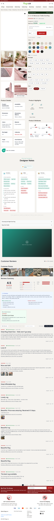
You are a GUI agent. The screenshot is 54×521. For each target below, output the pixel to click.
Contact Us (29, 511)
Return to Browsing (4, 9)
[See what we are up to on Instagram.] (43, 513)
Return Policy (29, 515)
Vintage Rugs (14, 9)
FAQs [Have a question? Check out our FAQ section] (28, 514)
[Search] (3, 3)
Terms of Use (4, 514)
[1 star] (23, 326)
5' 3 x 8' (41, 60)
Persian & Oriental (9, 6)
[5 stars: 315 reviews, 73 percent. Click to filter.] (27, 282)
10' (50, 68)
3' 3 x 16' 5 (44, 83)
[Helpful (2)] (51, 403)
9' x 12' (37, 63)
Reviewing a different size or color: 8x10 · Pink (10, 320)
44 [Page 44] (30, 485)
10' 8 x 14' (50, 63)
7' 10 (46, 68)
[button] (25, 14)
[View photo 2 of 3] (7, 374)
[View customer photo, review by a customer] (5, 272)
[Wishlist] (51, 3)
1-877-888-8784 (5, 0)
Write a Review (48, 326)
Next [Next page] (34, 485)
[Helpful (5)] (50, 341)
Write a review (41, 18)
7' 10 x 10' (31, 63)
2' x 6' (36, 79)
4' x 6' (36, 60)
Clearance (45, 6)
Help (47, 0)
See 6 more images (21, 95)
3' (29, 68)
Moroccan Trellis (21, 9)
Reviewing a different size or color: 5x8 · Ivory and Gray (11, 414)
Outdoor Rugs (24, 6)
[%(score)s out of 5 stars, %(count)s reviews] (33, 18)
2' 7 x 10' (31, 83)
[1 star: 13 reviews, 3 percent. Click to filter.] (27, 289)
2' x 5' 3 (30, 79)
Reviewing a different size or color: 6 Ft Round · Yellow (11, 434)
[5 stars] (10, 326)
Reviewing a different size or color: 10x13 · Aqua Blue (11, 338)
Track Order (51, 0)
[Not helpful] (52, 390)
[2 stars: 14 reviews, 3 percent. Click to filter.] (27, 288)
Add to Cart (42, 33)
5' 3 (37, 68)
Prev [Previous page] (20, 485)
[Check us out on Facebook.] (40, 513)
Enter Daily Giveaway (18, 511)
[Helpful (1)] (51, 467)
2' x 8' (47, 79)
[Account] (49, 3)
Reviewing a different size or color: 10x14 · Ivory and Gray (11, 356)
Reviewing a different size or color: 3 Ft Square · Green (11, 401)
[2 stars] (20, 326)
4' (33, 68)
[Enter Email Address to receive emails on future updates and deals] (37, 488)
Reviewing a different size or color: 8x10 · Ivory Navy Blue (11, 451)
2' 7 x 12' (37, 83)
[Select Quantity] (33, 33)
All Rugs (2, 6)
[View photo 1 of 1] (3, 417)
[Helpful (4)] (50, 377)
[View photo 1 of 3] (3, 374)
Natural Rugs (31, 6)
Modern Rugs (17, 6)
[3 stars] (17, 326)
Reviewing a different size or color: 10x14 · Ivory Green (11, 478)
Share (38, 37)
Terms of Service (35, 492)
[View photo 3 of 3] (11, 374)
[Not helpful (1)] (52, 341)
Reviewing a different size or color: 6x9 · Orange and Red (11, 464)
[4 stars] (13, 326)
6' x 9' (47, 60)
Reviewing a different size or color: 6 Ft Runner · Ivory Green (12, 388)
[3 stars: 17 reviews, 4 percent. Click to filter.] (27, 286)
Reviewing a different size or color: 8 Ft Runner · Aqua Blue (12, 370)
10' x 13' (43, 63)
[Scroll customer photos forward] (52, 272)
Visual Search (38, 6)
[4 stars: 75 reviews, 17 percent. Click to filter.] (27, 284)
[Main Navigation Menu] (1, 3)
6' (41, 68)
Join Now (50, 487)
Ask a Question (31, 37)
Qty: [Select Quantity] (30, 33)
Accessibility (29, 516)
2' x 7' (42, 79)
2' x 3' (30, 60)
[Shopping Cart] (52, 3)
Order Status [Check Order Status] (29, 512)
